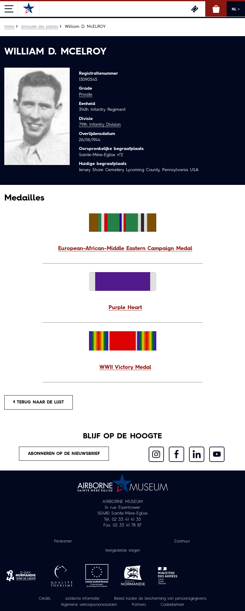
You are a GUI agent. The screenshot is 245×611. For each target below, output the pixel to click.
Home (9, 27)
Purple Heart (125, 307)
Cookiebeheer (172, 605)
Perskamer (63, 541)
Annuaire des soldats (39, 27)
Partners (139, 605)
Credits (44, 599)
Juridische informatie (82, 599)
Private (85, 94)
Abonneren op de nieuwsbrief (64, 454)
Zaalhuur (182, 541)
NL (236, 9)
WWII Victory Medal (125, 367)
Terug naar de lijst (38, 402)
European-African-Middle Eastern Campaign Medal (125, 248)
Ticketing (194, 9)
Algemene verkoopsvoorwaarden (89, 605)
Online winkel (216, 9)
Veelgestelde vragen (122, 551)
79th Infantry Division (100, 124)
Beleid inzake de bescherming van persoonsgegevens (160, 599)
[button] (122, 249)
